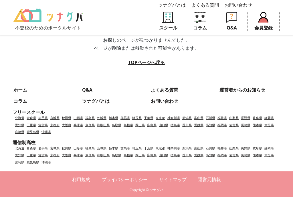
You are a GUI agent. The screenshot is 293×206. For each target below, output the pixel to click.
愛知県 (19, 125)
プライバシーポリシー (125, 179)
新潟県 (187, 118)
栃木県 (113, 118)
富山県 (198, 118)
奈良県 (90, 125)
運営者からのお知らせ (242, 90)
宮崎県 (19, 132)
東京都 (160, 118)
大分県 (269, 125)
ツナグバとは (172, 5)
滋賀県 (43, 125)
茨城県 (101, 118)
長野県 (245, 118)
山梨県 (234, 118)
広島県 (152, 125)
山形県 (78, 118)
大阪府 (66, 125)
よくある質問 (205, 5)
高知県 (210, 125)
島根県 (128, 125)
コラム (20, 101)
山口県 (163, 125)
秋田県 (66, 118)
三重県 (31, 125)
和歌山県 (103, 125)
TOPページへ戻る (146, 62)
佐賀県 (234, 125)
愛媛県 (198, 125)
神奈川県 (173, 118)
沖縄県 (46, 132)
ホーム (20, 90)
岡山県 (140, 125)
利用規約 (81, 179)
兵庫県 (78, 125)
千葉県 (148, 118)
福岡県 (222, 125)
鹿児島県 (33, 132)
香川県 (187, 125)
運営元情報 (209, 179)
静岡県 (269, 118)
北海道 (19, 118)
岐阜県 (257, 118)
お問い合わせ (238, 5)
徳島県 (175, 125)
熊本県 (257, 125)
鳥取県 (116, 125)
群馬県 (125, 118)
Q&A (87, 90)
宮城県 (55, 118)
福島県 (90, 118)
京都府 (55, 125)
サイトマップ (173, 179)
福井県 (222, 118)
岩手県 (43, 118)
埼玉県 (137, 118)
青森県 (31, 118)
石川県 (210, 118)
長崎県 (245, 125)
